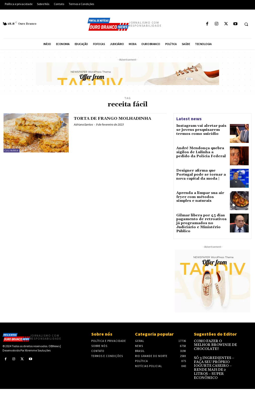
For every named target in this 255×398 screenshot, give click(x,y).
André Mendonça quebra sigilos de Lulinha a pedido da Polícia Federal (201, 152)
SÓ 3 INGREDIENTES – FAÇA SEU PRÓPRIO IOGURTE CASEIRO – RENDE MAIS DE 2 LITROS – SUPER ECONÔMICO (215, 361)
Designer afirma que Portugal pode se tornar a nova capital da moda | (200, 174)
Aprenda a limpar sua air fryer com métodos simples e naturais (200, 197)
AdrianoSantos (83, 124)
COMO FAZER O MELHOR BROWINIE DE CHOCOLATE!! (215, 341)
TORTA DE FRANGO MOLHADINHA (117, 118)
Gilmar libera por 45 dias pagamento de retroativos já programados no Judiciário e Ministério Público (199, 221)
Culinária (11, 150)
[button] (246, 24)
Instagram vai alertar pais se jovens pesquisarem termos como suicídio (199, 129)
